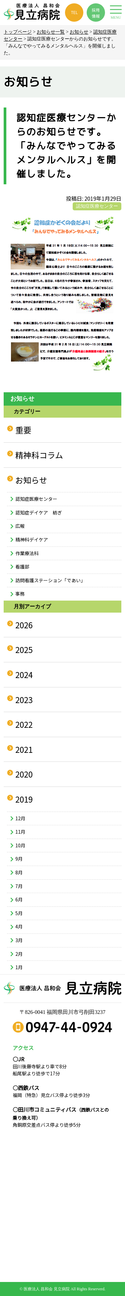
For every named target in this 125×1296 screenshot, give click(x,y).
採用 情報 (96, 13)
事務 (20, 593)
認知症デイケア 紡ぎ (38, 512)
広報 (20, 525)
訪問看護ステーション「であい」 (50, 580)
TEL (74, 12)
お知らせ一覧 (51, 31)
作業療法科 (27, 553)
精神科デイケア (31, 539)
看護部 (22, 566)
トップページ (18, 31)
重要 (23, 430)
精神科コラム (39, 455)
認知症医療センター (97, 206)
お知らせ (79, 31)
